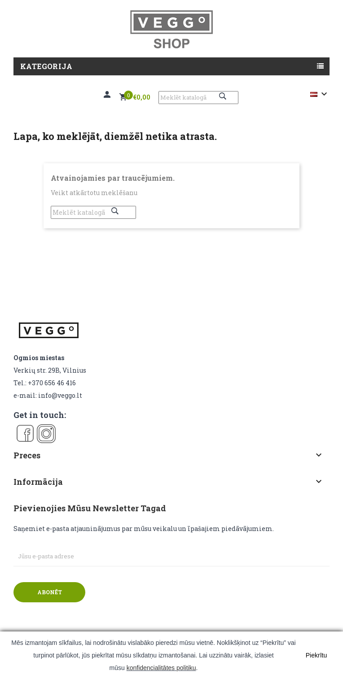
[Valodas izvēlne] (320, 94)
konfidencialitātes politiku (161, 667)
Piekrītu (316, 655)
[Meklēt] (198, 97)
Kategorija (46, 66)
